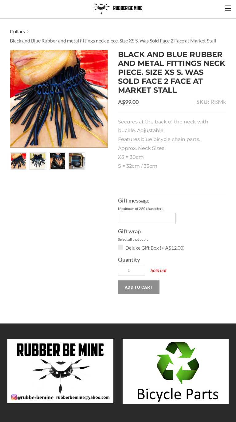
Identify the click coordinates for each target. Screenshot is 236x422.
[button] (138, 287)
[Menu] (228, 7)
